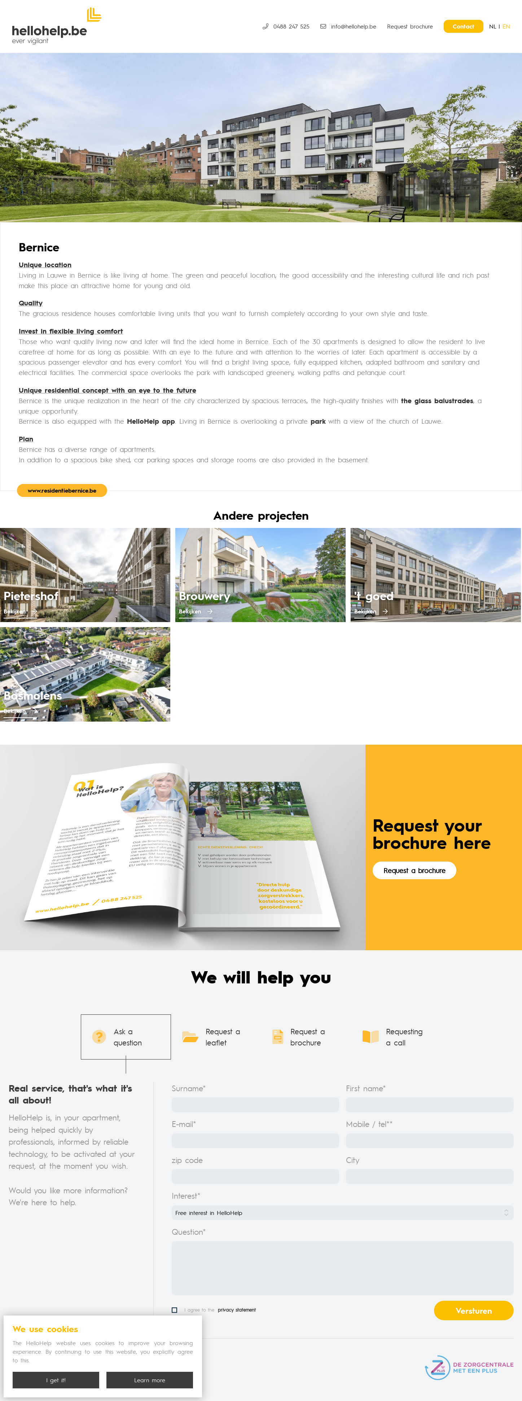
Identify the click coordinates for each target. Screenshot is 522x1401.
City (352, 1159)
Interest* (186, 1195)
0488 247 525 (286, 26)
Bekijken (20, 611)
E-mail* (184, 1123)
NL (492, 26)
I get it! (56, 1380)
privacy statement (237, 1310)
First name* (366, 1088)
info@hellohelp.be (348, 26)
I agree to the (214, 1310)
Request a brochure (414, 870)
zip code (187, 1159)
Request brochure (410, 26)
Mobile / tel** (369, 1123)
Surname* (189, 1088)
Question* (189, 1231)
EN (506, 26)
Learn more (149, 1380)
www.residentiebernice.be (62, 490)
